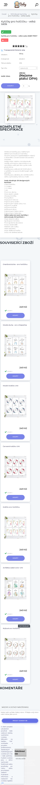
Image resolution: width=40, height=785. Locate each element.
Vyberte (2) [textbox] (24, 68)
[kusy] (25, 86)
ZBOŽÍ (6, 4)
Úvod (4, 14)
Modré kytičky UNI (10, 385)
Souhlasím (20, 758)
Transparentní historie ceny (13, 50)
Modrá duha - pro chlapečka (15, 325)
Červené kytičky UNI (11, 446)
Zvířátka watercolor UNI (13, 567)
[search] (37, 5)
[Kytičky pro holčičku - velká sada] (20, 94)
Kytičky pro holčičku (11, 507)
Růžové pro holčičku (11, 628)
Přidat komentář (20, 720)
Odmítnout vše (20, 752)
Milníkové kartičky (19, 14)
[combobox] (28, 68)
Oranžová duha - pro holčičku (15, 264)
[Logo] (20, 4)
